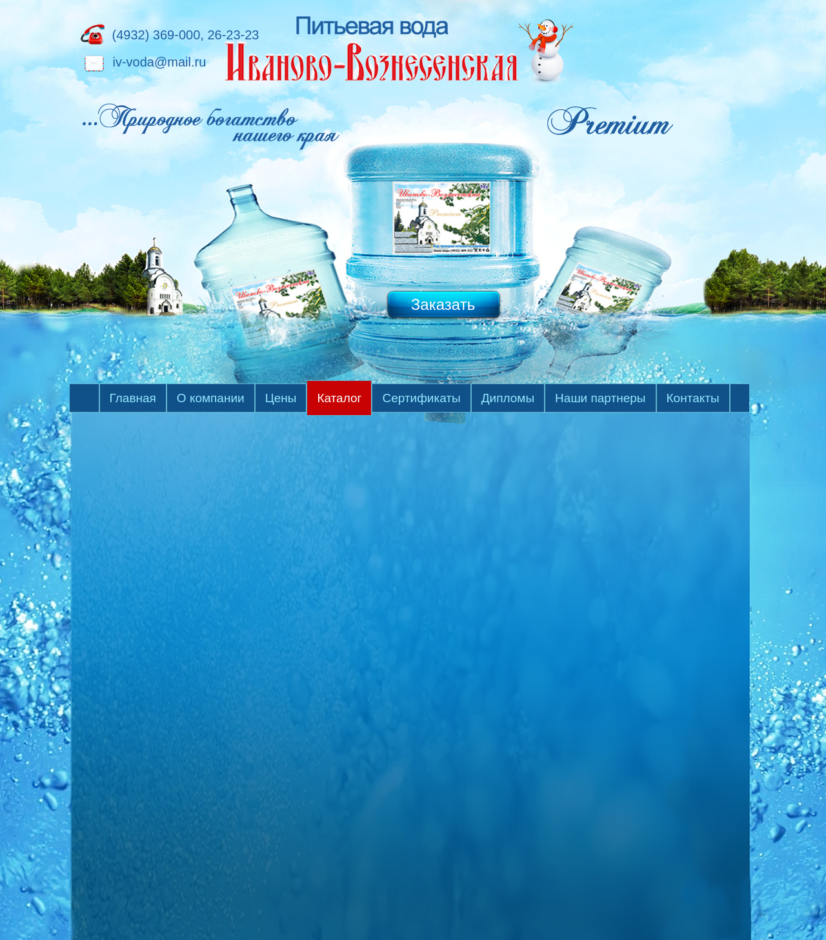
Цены (281, 398)
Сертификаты (421, 398)
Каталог (339, 398)
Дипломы (507, 398)
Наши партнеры (600, 398)
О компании (211, 398)
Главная (133, 398)
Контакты (693, 398)
